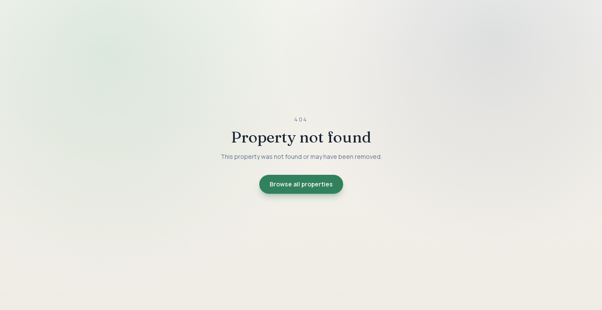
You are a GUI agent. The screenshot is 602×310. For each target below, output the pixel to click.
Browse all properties (301, 184)
